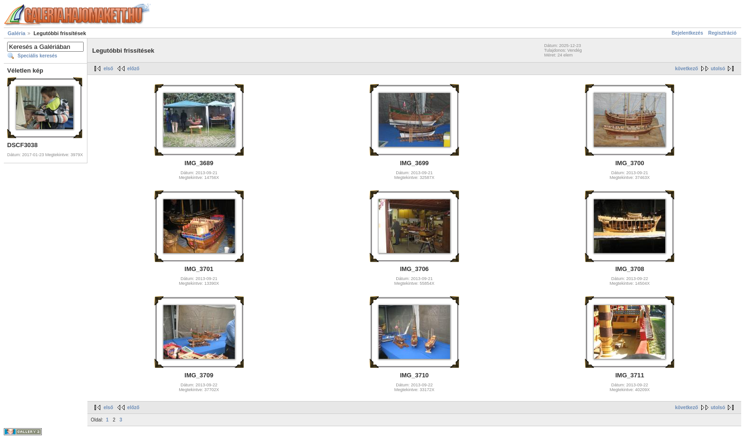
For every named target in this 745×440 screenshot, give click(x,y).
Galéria (16, 33)
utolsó (718, 68)
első (108, 68)
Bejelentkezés (687, 33)
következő (686, 68)
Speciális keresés (37, 55)
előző (133, 68)
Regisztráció (722, 33)
